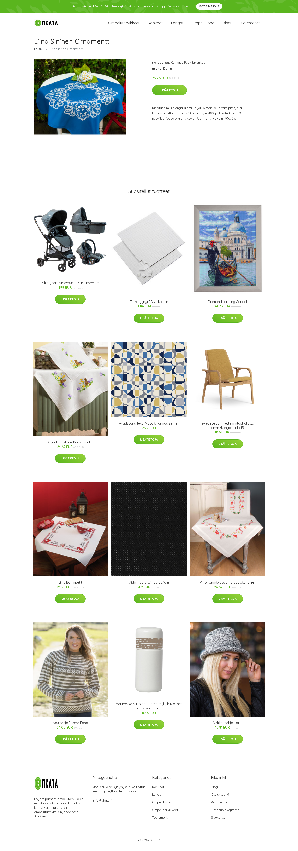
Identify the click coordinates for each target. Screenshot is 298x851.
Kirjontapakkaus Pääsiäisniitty (70, 446)
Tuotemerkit (249, 24)
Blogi (226, 24)
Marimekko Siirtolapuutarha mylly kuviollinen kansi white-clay (149, 710)
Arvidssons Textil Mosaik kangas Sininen (149, 427)
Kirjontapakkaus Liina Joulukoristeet (227, 586)
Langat (177, 24)
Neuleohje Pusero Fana (70, 726)
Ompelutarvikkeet (123, 24)
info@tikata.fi (102, 804)
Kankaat (155, 24)
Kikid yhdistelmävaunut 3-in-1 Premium (70, 286)
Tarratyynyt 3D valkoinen (149, 305)
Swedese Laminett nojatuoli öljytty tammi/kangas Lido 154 (227, 429)
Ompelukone (203, 24)
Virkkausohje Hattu (227, 726)
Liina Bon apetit (70, 586)
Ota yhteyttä (220, 798)
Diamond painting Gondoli (228, 305)
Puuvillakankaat (195, 66)
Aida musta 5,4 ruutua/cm (149, 586)
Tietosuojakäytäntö (225, 813)
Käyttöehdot (220, 806)
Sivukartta (218, 821)
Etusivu (39, 52)
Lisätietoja (169, 94)
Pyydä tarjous (209, 6)
